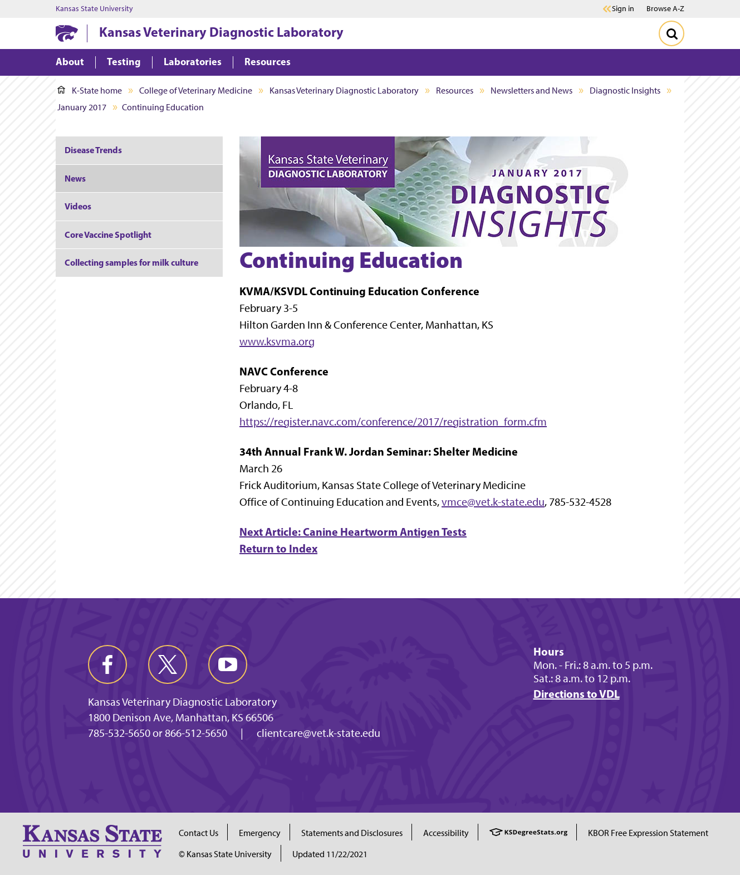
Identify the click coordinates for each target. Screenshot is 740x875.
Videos (78, 206)
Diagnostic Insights (625, 90)
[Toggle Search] (671, 33)
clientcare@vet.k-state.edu (318, 733)
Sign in (623, 8)
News (75, 178)
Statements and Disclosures (352, 833)
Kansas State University (94, 8)
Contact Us (198, 833)
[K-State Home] (67, 33)
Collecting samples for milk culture (131, 262)
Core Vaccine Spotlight (108, 234)
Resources (454, 90)
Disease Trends (93, 149)
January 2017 (81, 107)
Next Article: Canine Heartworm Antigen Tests (353, 532)
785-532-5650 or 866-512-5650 (157, 733)
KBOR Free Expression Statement (648, 833)
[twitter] (167, 664)
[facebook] (107, 664)
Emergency (260, 833)
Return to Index (278, 548)
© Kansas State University (225, 854)
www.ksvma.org (277, 341)
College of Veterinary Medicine (195, 90)
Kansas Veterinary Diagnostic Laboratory (221, 31)
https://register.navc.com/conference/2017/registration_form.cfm (393, 421)
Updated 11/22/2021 (329, 854)
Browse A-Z (665, 8)
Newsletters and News (531, 90)
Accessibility (446, 833)
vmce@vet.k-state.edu (493, 502)
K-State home (89, 90)
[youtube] (227, 664)
